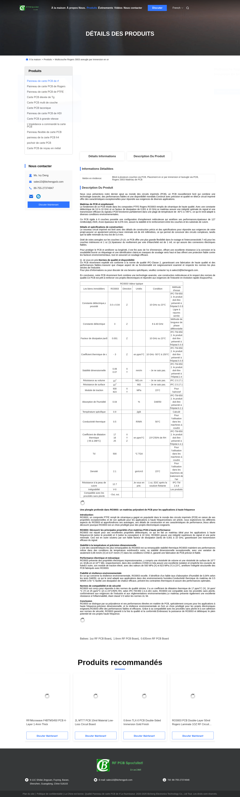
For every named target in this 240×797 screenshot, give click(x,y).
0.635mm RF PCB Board (155, 638)
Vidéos (118, 8)
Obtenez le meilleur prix (168, 91)
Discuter (157, 8)
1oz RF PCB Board (100, 638)
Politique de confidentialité (50, 794)
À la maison (58, 8)
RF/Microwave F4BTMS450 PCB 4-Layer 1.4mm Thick (46, 722)
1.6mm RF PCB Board (126, 638)
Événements (105, 8)
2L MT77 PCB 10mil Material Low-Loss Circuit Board (94, 722)
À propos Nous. (76, 8)
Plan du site (28, 794)
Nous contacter (133, 8)
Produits (92, 8)
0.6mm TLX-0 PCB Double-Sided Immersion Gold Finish (142, 722)
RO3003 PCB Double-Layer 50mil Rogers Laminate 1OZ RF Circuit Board (191, 722)
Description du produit (149, 156)
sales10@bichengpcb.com (48, 181)
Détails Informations (102, 156)
